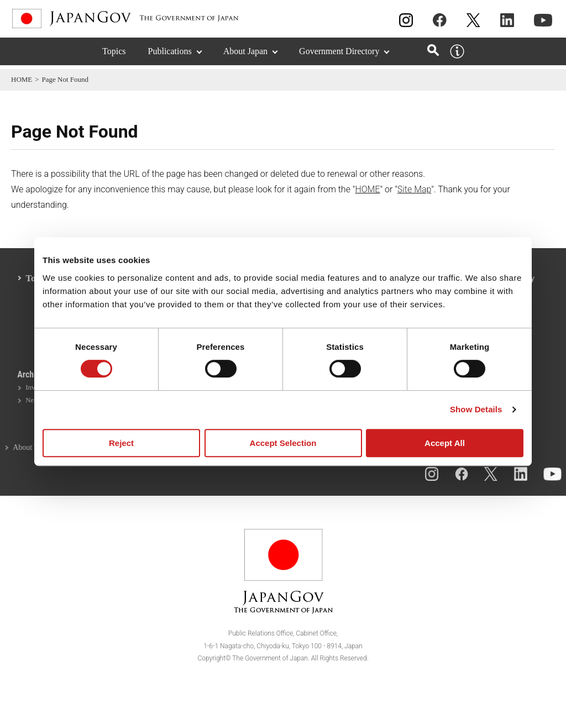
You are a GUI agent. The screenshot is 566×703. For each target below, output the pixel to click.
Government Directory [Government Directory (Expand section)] (339, 55)
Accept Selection (283, 443)
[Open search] (433, 54)
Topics (113, 55)
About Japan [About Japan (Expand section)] (245, 55)
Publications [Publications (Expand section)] (170, 55)
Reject (121, 443)
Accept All (444, 443)
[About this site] (457, 55)
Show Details (476, 409)
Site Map (414, 189)
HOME (21, 79)
